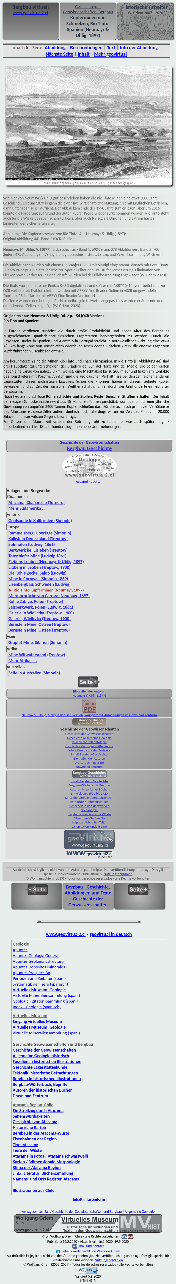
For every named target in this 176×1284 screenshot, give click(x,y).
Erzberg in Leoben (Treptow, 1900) (39, 567)
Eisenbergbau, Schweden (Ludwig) (39, 584)
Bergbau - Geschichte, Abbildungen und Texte (88, 890)
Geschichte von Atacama (35, 1121)
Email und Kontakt (90, 1246)
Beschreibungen (86, 48)
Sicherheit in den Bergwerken (89, 806)
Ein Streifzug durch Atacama (38, 1110)
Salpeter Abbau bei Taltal (89, 822)
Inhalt (84, 54)
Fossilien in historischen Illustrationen (47, 1061)
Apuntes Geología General (36, 955)
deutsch (96, 481)
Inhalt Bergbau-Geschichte (89, 754)
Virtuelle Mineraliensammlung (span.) (46, 1033)
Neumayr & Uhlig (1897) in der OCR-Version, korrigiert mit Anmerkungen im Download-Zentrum (89, 715)
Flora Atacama (25, 1144)
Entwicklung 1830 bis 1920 (89, 793)
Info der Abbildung (139, 48)
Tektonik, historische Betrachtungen (45, 1073)
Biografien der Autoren (89, 691)
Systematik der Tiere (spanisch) (40, 984)
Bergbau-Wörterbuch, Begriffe (89, 785)
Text (111, 48)
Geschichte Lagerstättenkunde (40, 1067)
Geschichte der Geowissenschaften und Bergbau (87, 1211)
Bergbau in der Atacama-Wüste (89, 814)
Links (17, 1173)
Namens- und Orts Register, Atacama (46, 1179)
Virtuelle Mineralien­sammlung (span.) (46, 995)
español (82, 481)
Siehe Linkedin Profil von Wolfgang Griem (88, 1251)
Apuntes (20, 949)
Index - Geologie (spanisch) (37, 1006)
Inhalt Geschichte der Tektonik (89, 750)
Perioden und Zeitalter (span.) (39, 978)
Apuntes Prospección (31, 972)
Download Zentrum (89, 767)
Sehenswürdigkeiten (31, 1116)
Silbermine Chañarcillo (89, 818)
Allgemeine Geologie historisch (41, 1055)
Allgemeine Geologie (139, 1211)
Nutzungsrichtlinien (118, 874)
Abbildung (55, 48)
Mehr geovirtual (110, 54)
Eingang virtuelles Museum (37, 1021)
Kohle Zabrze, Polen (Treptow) (35, 601)
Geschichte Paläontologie (89, 742)
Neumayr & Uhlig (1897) (89, 695)
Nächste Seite (59, 54)
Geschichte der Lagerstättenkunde (89, 746)
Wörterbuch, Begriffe (89, 763)
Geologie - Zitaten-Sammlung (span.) (45, 1001)
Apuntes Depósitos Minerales (39, 967)
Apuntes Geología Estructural (39, 961)
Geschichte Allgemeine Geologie (89, 738)
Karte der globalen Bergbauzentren (89, 798)
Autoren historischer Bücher (89, 789)
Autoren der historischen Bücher (42, 1090)
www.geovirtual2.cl (66, 934)
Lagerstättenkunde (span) (89, 826)
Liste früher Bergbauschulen (89, 802)
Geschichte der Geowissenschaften (89, 734)
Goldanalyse (89, 810)
